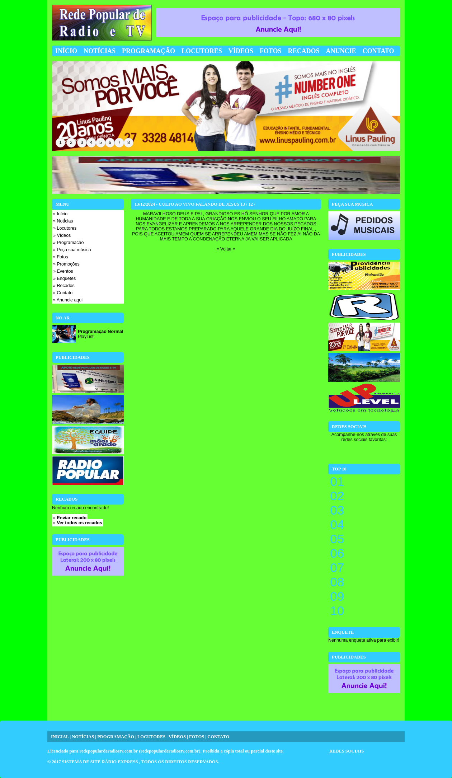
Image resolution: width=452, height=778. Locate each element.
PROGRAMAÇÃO (115, 736)
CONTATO (218, 736)
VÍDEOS (177, 736)
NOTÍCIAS (83, 736)
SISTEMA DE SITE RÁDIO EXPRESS (100, 761)
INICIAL (60, 736)
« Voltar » (226, 249)
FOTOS (196, 736)
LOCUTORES (151, 736)
